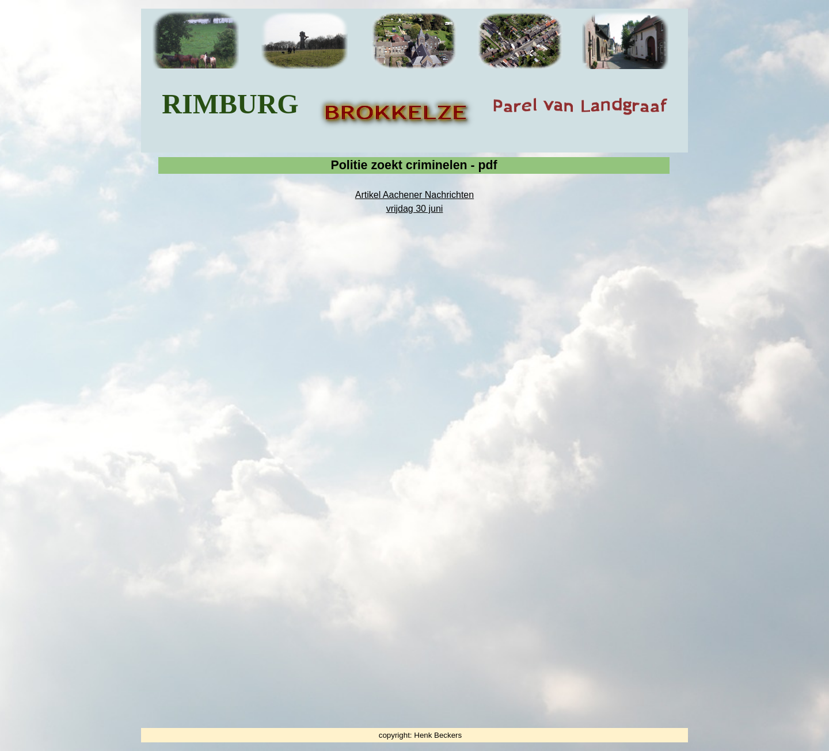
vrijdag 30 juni (414, 209)
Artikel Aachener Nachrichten (414, 195)
